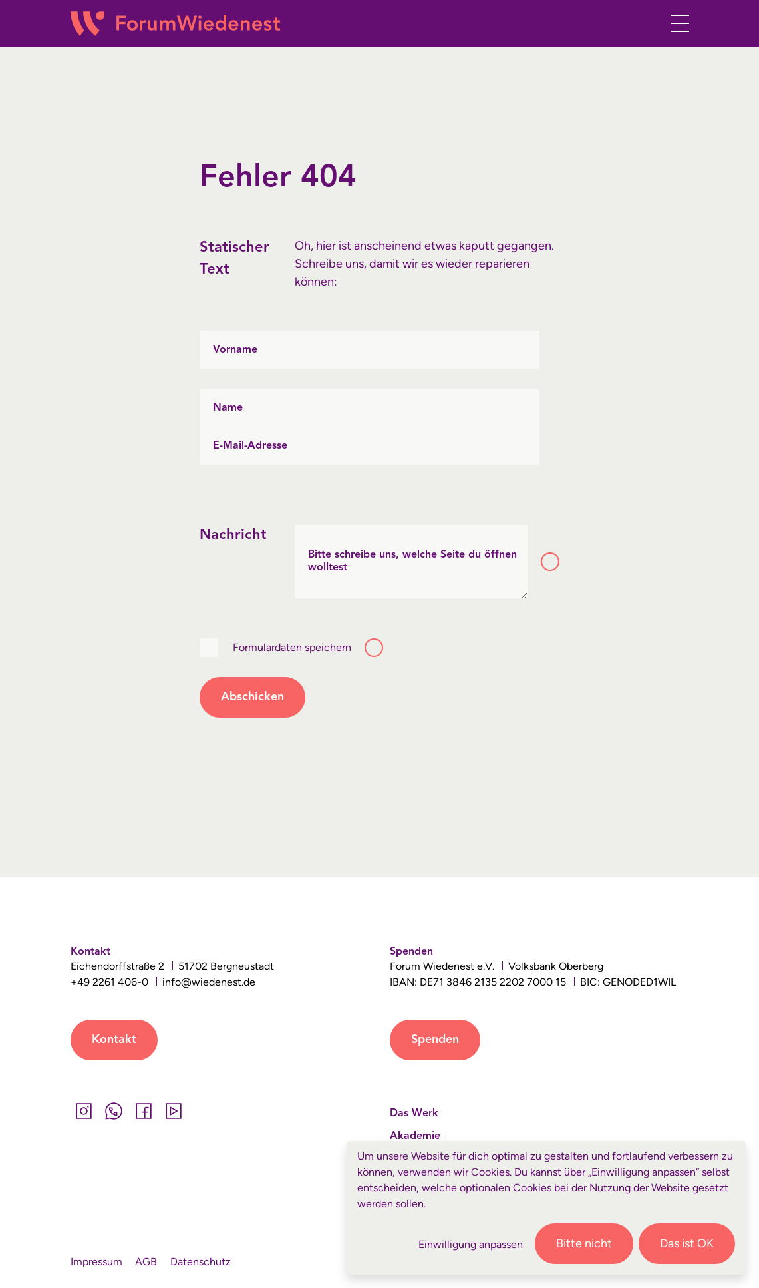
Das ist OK (687, 1243)
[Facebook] (144, 1111)
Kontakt (114, 1040)
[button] (647, 25)
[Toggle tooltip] (550, 561)
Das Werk (414, 1113)
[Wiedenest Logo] (175, 23)
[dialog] (546, 1208)
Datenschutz (200, 1261)
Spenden (435, 1040)
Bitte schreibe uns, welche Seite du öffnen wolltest (412, 561)
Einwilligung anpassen (470, 1244)
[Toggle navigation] (676, 23)
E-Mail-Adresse (250, 445)
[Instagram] (84, 1111)
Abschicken (252, 697)
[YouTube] (174, 1111)
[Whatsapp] (114, 1111)
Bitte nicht (584, 1243)
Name (228, 407)
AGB (146, 1261)
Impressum (96, 1261)
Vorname (235, 349)
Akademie (415, 1136)
